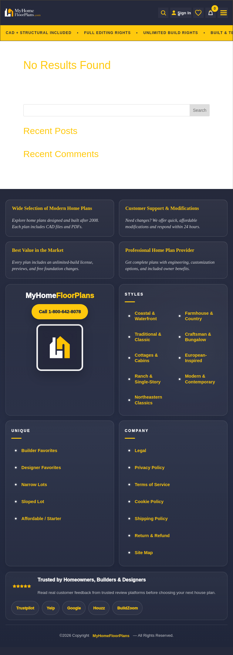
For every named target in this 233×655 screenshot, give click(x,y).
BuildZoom (127, 608)
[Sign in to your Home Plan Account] (177, 13)
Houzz (99, 608)
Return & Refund (152, 535)
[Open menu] (223, 13)
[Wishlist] (198, 13)
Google (74, 608)
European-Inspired (196, 358)
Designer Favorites (41, 467)
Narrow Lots (34, 484)
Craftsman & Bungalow (198, 337)
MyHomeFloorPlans (111, 635)
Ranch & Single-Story (147, 379)
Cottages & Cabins (146, 358)
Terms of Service (152, 484)
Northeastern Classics (148, 400)
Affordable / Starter (41, 518)
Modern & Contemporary (200, 379)
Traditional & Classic (148, 337)
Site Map (144, 552)
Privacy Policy (149, 467)
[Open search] (156, 13)
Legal (140, 450)
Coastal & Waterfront (146, 316)
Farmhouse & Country (199, 316)
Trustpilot (25, 608)
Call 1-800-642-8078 (60, 311)
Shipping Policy (151, 518)
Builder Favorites (39, 450)
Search (199, 110)
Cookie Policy (149, 501)
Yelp (51, 608)
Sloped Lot (32, 501)
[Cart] (210, 13)
